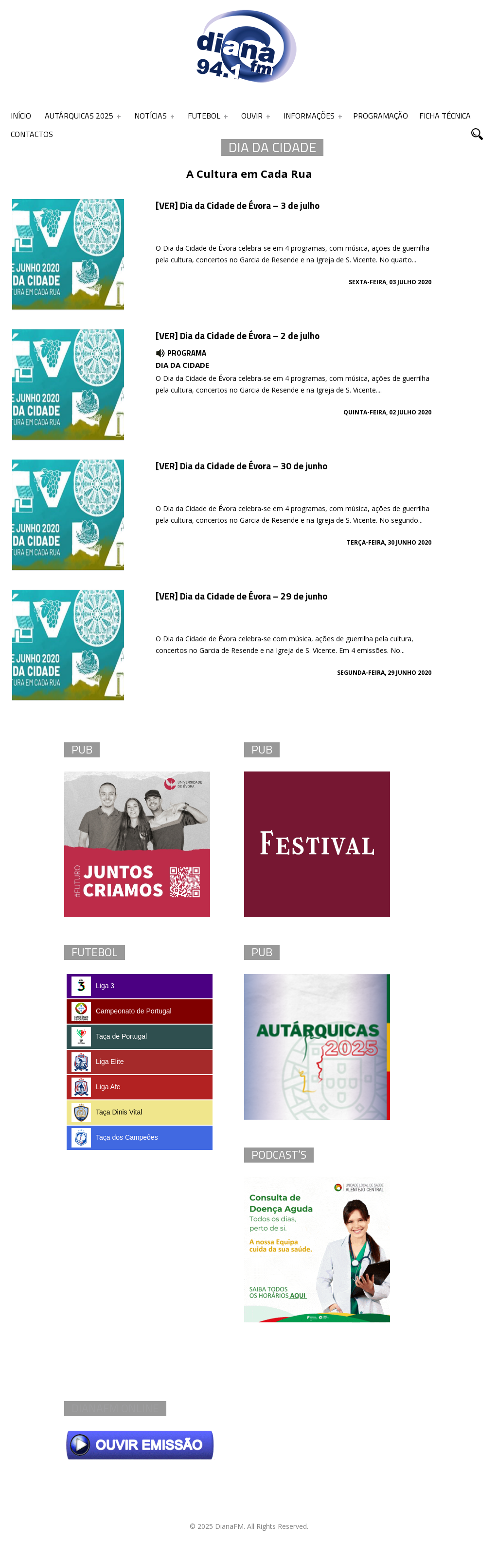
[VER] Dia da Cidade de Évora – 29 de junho (241, 596)
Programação (380, 115)
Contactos (32, 134)
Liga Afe (96, 1087)
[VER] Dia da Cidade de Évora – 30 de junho (241, 466)
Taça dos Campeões (114, 1138)
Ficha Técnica (445, 115)
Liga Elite (97, 1062)
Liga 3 (92, 986)
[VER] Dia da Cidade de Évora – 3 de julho (238, 205)
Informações (309, 115)
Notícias (150, 115)
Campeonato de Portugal (121, 1011)
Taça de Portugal (109, 1036)
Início (21, 115)
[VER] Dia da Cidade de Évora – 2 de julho (238, 335)
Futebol (204, 115)
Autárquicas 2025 (79, 115)
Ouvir (252, 115)
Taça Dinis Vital (106, 1112)
